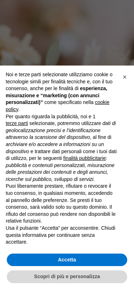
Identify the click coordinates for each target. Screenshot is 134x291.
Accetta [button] (67, 260)
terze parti (17, 123)
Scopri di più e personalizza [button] (67, 276)
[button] (124, 77)
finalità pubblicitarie (84, 158)
